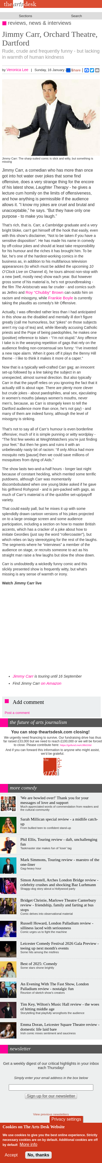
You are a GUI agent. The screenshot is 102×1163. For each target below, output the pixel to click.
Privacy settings (66, 1119)
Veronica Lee (17, 70)
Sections (25, 16)
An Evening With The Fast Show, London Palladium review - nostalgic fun (54, 986)
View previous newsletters (51, 1114)
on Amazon (51, 683)
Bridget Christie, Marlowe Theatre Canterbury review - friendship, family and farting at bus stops (58, 905)
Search (76, 16)
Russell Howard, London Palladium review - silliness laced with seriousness (56, 925)
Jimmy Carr (23, 676)
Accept (11, 1155)
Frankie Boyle (60, 298)
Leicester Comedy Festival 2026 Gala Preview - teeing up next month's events (59, 945)
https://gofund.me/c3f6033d (75, 745)
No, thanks (38, 1155)
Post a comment (17, 713)
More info (28, 1144)
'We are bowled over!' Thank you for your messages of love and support (54, 800)
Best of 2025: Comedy (38, 963)
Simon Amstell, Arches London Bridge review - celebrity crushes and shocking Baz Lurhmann (59, 882)
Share (73, 70)
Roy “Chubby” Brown (44, 292)
